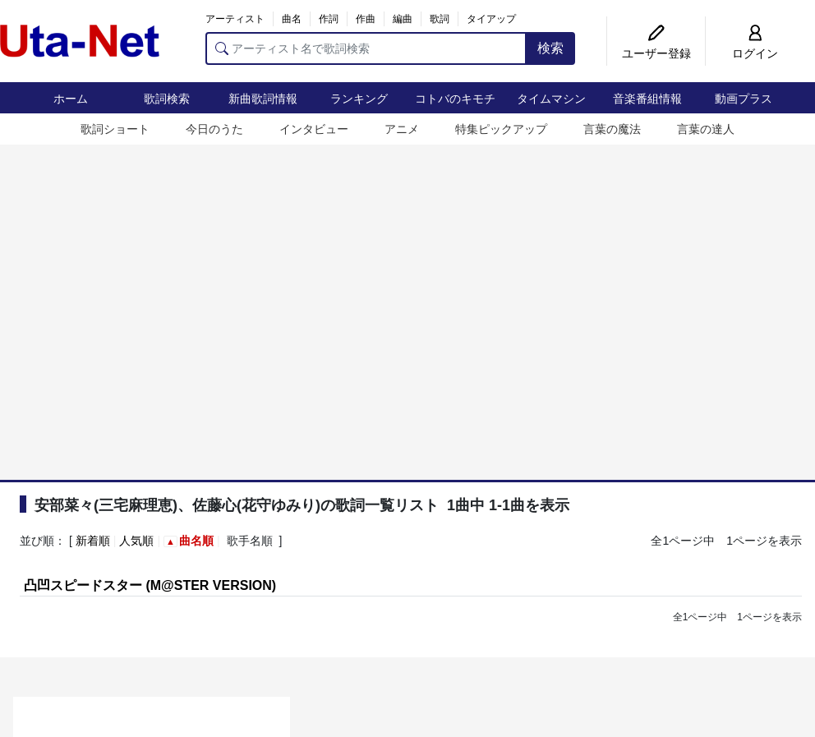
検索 (550, 48)
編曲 (402, 19)
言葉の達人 (705, 129)
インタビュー (313, 129)
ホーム (70, 98)
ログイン (755, 53)
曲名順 (196, 540)
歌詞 (439, 19)
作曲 (365, 19)
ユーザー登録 (656, 53)
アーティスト (235, 19)
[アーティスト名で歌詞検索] (366, 48)
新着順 (93, 540)
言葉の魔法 (612, 129)
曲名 (292, 19)
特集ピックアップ (501, 129)
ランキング (359, 98)
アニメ (401, 129)
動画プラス (743, 98)
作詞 (328, 19)
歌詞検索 (167, 98)
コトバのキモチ (455, 98)
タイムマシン (551, 98)
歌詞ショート (115, 129)
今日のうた (214, 129)
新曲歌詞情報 (262, 98)
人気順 (136, 540)
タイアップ (491, 19)
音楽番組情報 (647, 98)
